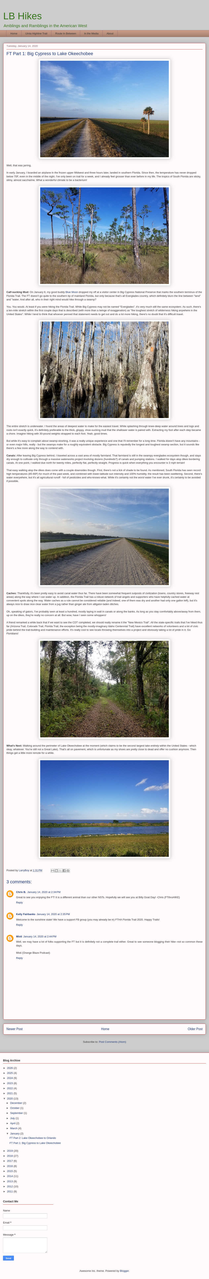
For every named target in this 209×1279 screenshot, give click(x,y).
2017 (10, 1160)
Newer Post (14, 1029)
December (16, 1102)
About (110, 33)
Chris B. (21, 892)
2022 (10, 1088)
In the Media (91, 33)
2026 (10, 1067)
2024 (10, 1078)
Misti (19, 936)
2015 (10, 1171)
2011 (10, 1191)
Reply (19, 902)
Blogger (124, 1270)
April (13, 1123)
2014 (10, 1176)
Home (13, 33)
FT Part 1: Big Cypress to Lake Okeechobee (35, 1142)
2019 (10, 1150)
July (13, 1118)
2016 (10, 1166)
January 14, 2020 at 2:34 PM (43, 892)
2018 (10, 1155)
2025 (10, 1073)
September (17, 1113)
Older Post (195, 1029)
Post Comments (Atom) (112, 1041)
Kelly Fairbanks (25, 914)
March (14, 1128)
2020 (10, 1098)
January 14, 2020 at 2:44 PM (39, 936)
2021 (10, 1093)
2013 (10, 1181)
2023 (10, 1083)
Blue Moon (72, 292)
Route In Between (65, 33)
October (15, 1107)
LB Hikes (22, 16)
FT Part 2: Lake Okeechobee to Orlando (32, 1137)
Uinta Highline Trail (36, 33)
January (15, 1133)
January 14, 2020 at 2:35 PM (53, 914)
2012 (10, 1186)
